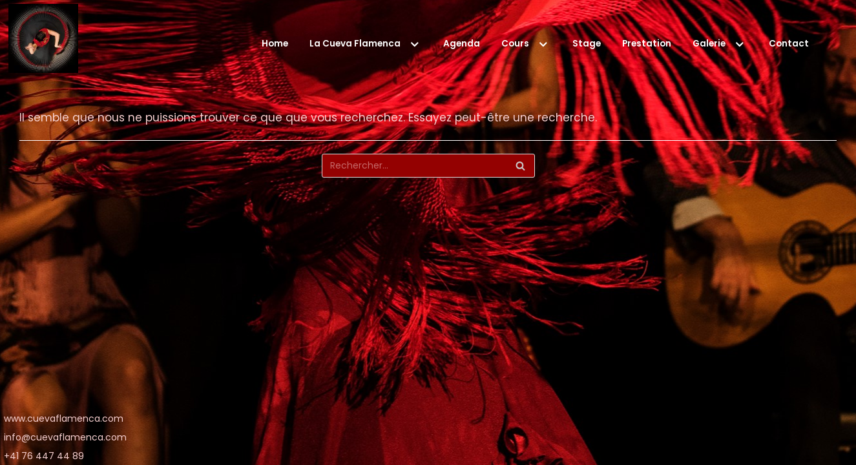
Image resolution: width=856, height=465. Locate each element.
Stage (586, 43)
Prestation (646, 43)
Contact (789, 43)
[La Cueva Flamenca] (43, 41)
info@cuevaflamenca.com (65, 437)
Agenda (461, 43)
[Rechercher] (428, 166)
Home (275, 43)
